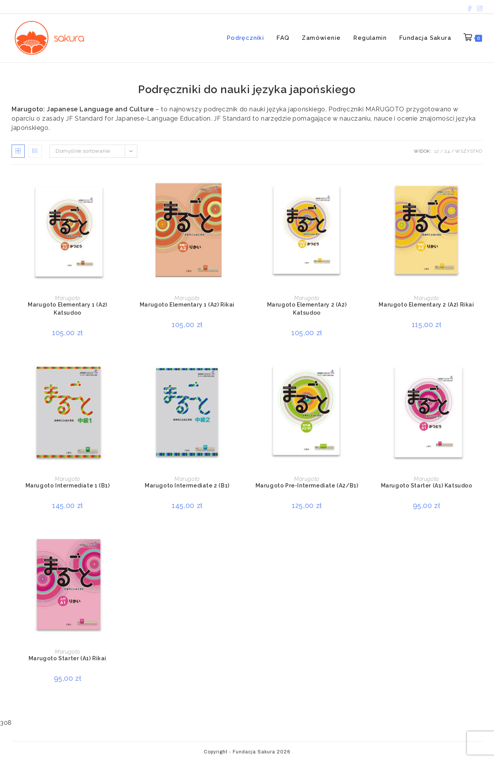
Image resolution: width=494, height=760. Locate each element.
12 (436, 151)
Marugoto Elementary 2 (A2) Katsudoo (307, 309)
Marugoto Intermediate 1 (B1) (67, 485)
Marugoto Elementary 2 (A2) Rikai (426, 305)
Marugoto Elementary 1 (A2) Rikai (187, 305)
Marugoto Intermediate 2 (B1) (187, 485)
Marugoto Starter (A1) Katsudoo (426, 485)
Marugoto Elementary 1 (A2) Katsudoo (67, 309)
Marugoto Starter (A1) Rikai (68, 658)
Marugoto (67, 298)
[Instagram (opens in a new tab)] (478, 6)
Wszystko (468, 151)
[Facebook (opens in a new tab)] (470, 6)
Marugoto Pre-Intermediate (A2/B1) (307, 485)
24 (447, 151)
